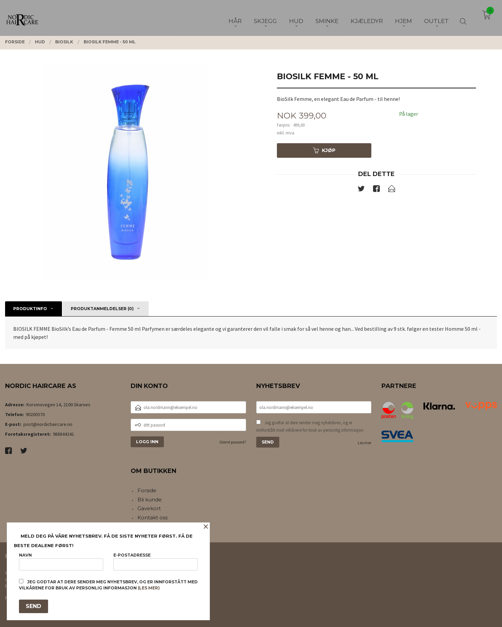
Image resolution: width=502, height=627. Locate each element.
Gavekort (149, 508)
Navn (61, 561)
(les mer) (149, 587)
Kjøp (324, 150)
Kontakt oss (152, 517)
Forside (146, 490)
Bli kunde (149, 499)
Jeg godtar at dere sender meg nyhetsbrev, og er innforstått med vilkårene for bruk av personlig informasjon (310, 426)
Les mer (364, 442)
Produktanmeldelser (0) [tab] (102, 308)
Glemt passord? (232, 442)
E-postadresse (155, 561)
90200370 (35, 414)
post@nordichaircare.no (47, 424)
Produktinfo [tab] (30, 308)
